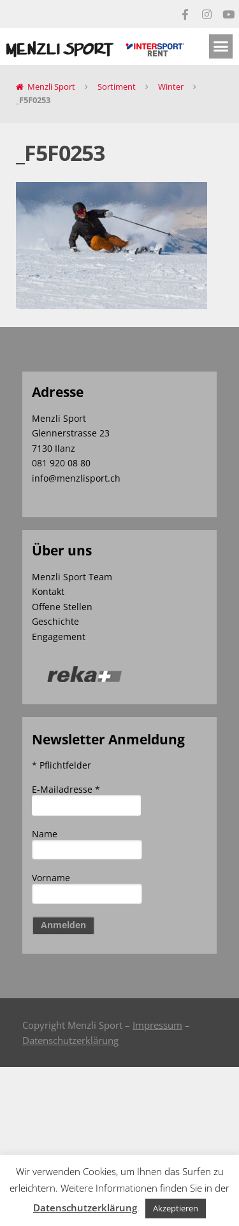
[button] (221, 46)
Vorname (51, 878)
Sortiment (117, 86)
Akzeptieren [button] (175, 1208)
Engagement (58, 636)
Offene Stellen (62, 607)
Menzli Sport (51, 86)
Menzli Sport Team (72, 577)
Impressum (157, 1025)
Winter (171, 86)
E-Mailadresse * (66, 789)
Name (44, 834)
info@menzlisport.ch (76, 478)
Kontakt (48, 591)
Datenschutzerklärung (70, 1040)
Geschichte (55, 621)
